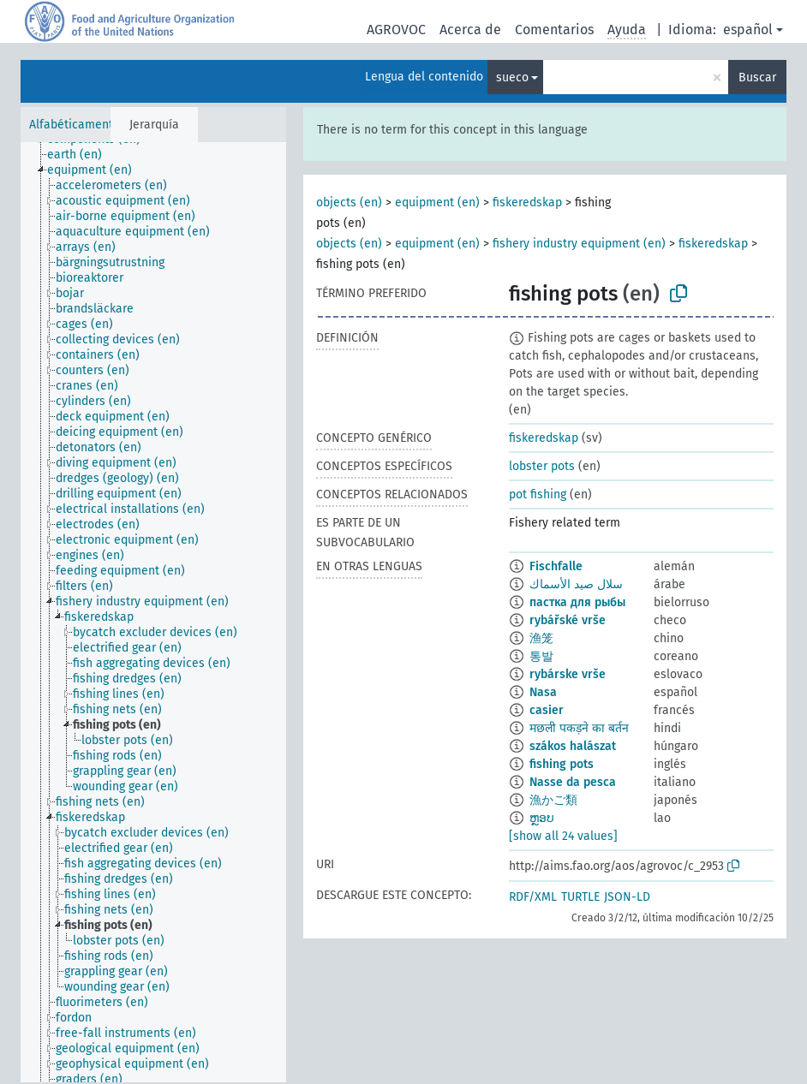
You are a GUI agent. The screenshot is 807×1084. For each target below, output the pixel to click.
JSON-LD (627, 897)
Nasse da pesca (572, 782)
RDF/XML (533, 897)
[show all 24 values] (563, 836)
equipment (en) (437, 202)
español (748, 29)
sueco (512, 77)
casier (546, 710)
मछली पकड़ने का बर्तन (579, 728)
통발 (541, 656)
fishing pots (561, 764)
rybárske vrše (567, 674)
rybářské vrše (567, 620)
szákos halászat (572, 746)
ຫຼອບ (541, 818)
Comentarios (554, 29)
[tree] (153, 612)
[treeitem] (81, 155)
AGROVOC (396, 29)
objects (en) (349, 202)
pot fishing (537, 494)
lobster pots (542, 466)
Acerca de (470, 29)
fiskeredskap (527, 202)
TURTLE (580, 897)
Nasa (543, 692)
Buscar (757, 77)
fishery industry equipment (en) (579, 243)
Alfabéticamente (74, 124)
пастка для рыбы (577, 602)
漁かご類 (553, 800)
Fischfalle (556, 566)
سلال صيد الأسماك (576, 584)
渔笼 (541, 638)
